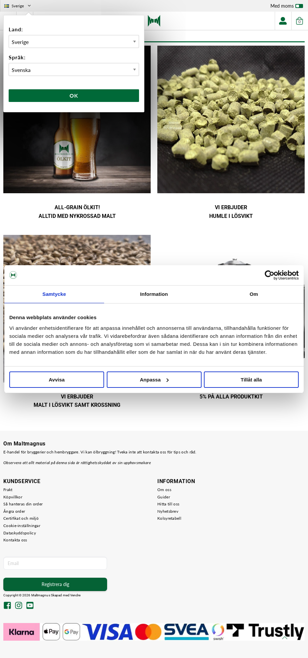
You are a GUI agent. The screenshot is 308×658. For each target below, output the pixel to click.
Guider (163, 496)
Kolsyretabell (169, 518)
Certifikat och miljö (21, 518)
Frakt (8, 489)
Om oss (164, 489)
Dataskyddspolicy (19, 532)
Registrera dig (55, 584)
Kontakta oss (15, 539)
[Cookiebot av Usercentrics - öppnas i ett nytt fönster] (269, 275)
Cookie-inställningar (21, 525)
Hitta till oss (168, 503)
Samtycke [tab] (54, 294)
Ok (74, 95)
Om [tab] (253, 294)
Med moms (286, 7)
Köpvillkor (12, 496)
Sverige (18, 6)
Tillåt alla (251, 379)
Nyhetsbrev (167, 511)
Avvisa (57, 379)
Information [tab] (154, 294)
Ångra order (14, 511)
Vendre (75, 595)
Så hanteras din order (23, 503)
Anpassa (154, 379)
